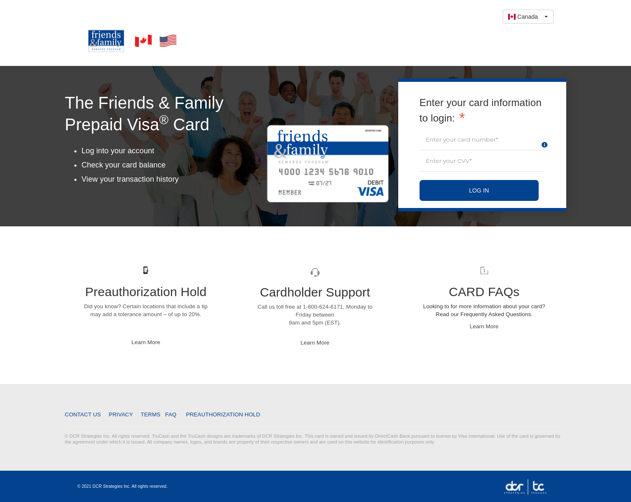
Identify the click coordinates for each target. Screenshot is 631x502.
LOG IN (479, 190)
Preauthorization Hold (223, 414)
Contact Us (84, 414)
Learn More (145, 342)
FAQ (171, 414)
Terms (150, 414)
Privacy (121, 414)
